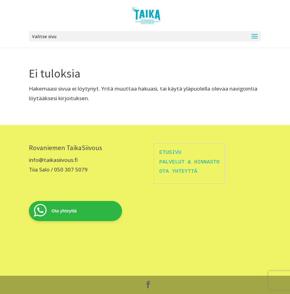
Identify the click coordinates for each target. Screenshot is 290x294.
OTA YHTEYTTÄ (178, 171)
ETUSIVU (170, 152)
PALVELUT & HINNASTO (189, 162)
